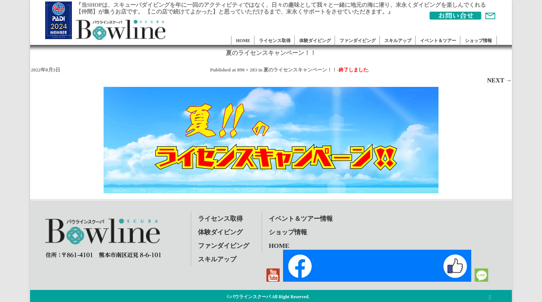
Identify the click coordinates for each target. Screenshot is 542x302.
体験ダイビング (315, 40)
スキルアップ (397, 40)
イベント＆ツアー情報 (301, 218)
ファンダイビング (358, 40)
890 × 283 (247, 70)
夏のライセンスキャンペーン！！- (315, 70)
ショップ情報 (478, 40)
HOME (243, 40)
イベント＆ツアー (438, 40)
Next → (499, 80)
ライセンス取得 (275, 40)
